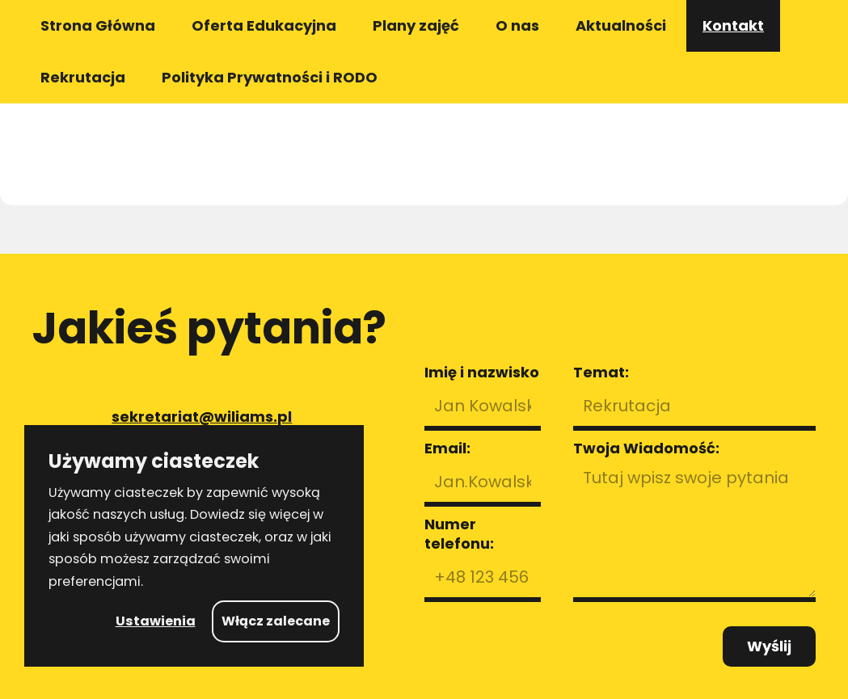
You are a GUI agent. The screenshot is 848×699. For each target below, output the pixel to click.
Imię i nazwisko (481, 372)
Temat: (601, 372)
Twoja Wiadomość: (646, 448)
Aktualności (621, 25)
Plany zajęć (416, 25)
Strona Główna (97, 25)
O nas (517, 25)
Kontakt (733, 25)
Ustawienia (156, 621)
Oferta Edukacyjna (264, 25)
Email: (447, 448)
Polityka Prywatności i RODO (270, 77)
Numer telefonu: (459, 534)
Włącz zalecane (275, 621)
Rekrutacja (82, 77)
